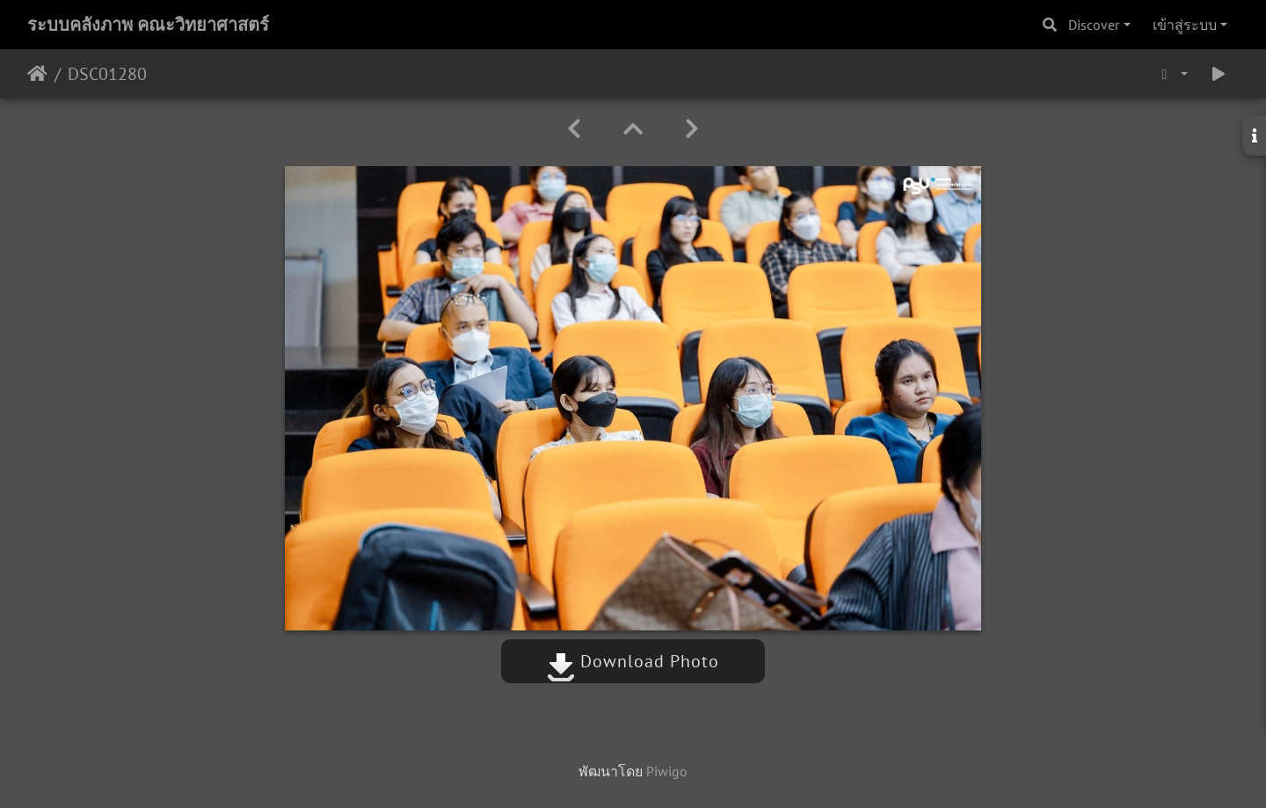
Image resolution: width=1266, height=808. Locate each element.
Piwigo (667, 771)
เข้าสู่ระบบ (1185, 24)
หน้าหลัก (37, 74)
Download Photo (633, 661)
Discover (1093, 24)
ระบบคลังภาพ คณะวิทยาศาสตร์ (148, 24)
